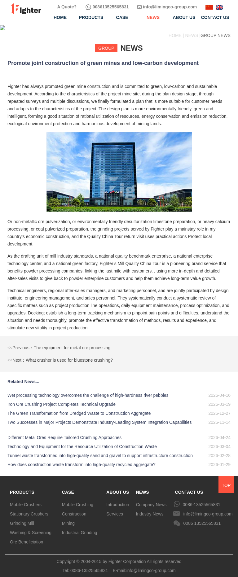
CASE (68, 487)
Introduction (117, 499)
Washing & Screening (30, 527)
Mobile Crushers (26, 499)
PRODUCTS (22, 487)
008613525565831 (107, 6)
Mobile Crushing (77, 499)
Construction (74, 508)
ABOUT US (117, 487)
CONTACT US (189, 487)
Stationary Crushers (29, 508)
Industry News (150, 508)
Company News (151, 499)
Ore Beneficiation (26, 536)
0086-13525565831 (201, 499)
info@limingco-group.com (167, 6)
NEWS (142, 487)
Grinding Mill (22, 518)
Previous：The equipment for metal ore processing (58, 342)
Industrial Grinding (79, 527)
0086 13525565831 (202, 518)
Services (114, 508)
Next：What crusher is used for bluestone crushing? (60, 355)
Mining (68, 518)
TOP (226, 480)
